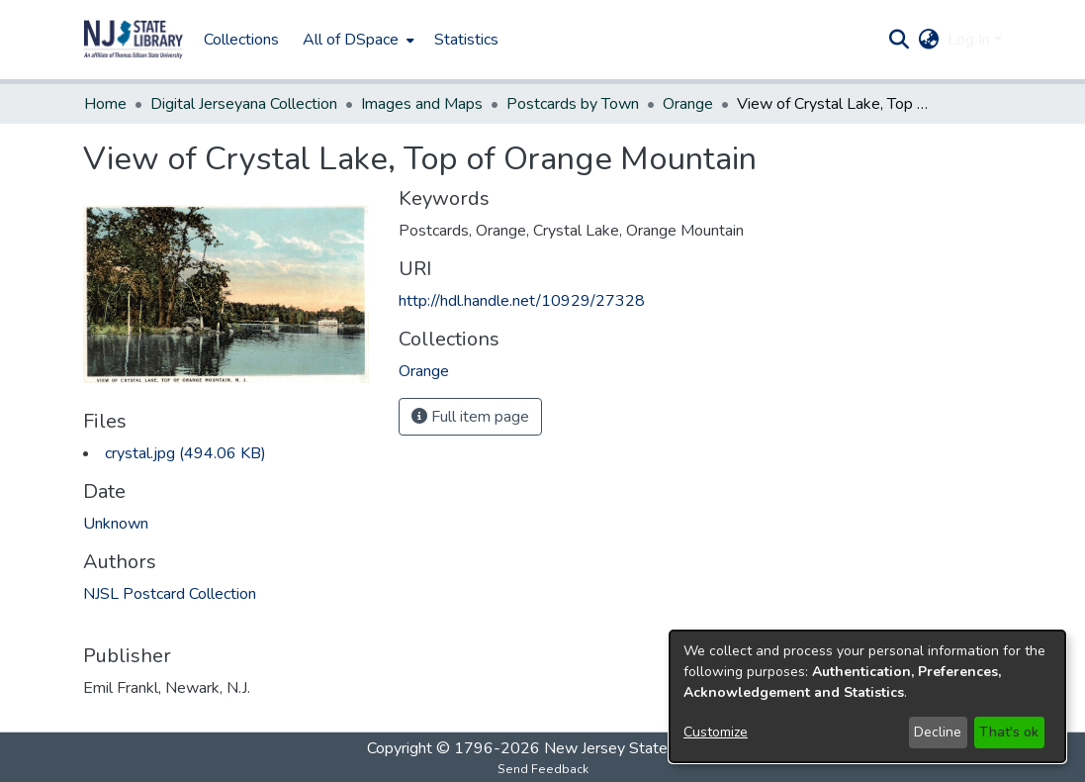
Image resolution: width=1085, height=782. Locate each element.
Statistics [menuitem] (466, 39)
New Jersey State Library (631, 748)
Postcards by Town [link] (572, 104)
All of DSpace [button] (351, 39)
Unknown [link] (115, 524)
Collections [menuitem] (241, 39)
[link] (185, 453)
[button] (133, 39)
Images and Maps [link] (422, 104)
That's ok (1009, 732)
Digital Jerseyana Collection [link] (243, 104)
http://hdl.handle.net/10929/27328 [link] (522, 301)
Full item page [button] (470, 417)
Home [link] (105, 104)
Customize (715, 732)
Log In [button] (971, 39)
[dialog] (867, 696)
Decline (937, 732)
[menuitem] (356, 39)
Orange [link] (688, 104)
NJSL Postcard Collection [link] (169, 594)
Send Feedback (542, 769)
